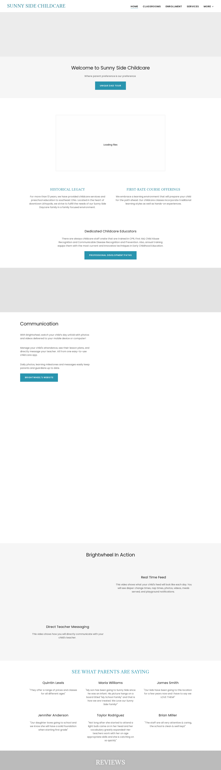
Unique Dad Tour (110, 85)
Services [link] (193, 6)
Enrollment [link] (174, 6)
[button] (209, 6)
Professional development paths (110, 255)
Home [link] (134, 6)
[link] (36, 6)
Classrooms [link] (152, 6)
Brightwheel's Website (39, 377)
